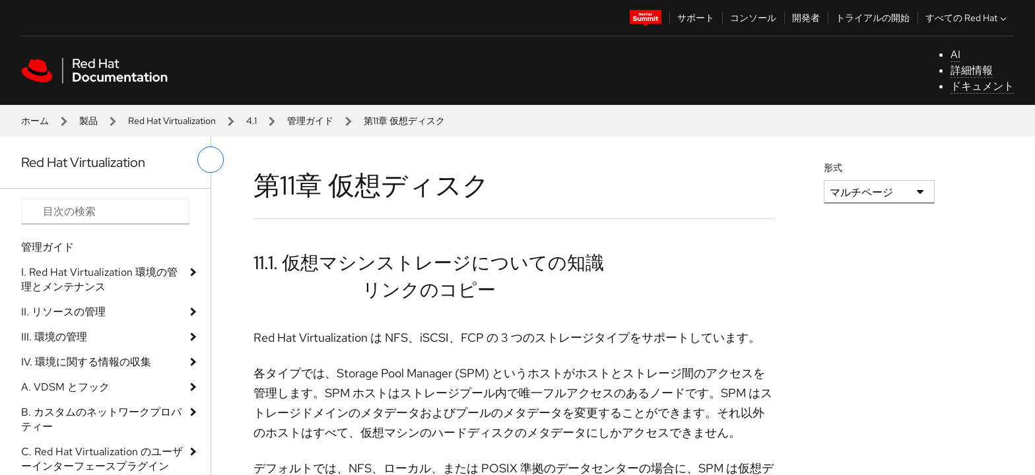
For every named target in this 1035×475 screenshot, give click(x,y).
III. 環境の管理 (54, 337)
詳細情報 (972, 70)
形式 (833, 168)
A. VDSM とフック (65, 387)
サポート (695, 18)
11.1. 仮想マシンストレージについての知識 (428, 262)
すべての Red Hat (967, 18)
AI (955, 54)
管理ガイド (310, 121)
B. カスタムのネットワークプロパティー (101, 419)
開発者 (806, 18)
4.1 (251, 121)
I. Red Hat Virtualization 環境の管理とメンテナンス (99, 279)
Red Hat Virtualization (172, 121)
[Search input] (105, 211)
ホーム (35, 121)
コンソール (753, 18)
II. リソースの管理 (63, 312)
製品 (88, 121)
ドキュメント (982, 86)
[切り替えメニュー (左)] (210, 159)
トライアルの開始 (873, 18)
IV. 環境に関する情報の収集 (86, 362)
